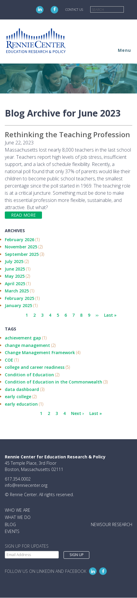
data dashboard (22, 389)
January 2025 (18, 305)
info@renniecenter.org (26, 485)
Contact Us (74, 9)
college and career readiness (34, 367)
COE (9, 360)
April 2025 (15, 283)
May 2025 (15, 276)
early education (21, 404)
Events (12, 531)
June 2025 (15, 269)
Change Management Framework (40, 352)
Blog (10, 524)
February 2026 (19, 239)
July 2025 (14, 261)
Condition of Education (29, 374)
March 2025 (17, 291)
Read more (23, 215)
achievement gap (23, 338)
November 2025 (21, 247)
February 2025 (19, 298)
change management (27, 345)
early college (18, 396)
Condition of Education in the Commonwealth (53, 382)
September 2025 (22, 254)
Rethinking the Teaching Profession (67, 134)
